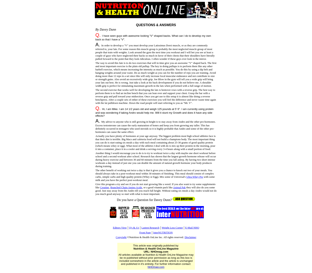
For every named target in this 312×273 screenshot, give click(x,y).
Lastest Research (150, 227)
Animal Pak (179, 187)
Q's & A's (134, 227)
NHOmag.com (156, 267)
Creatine (104, 187)
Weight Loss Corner (172, 227)
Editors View (120, 227)
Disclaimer (190, 237)
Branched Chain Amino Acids (126, 187)
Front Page (145, 232)
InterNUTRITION (163, 232)
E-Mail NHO (192, 227)
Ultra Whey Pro (194, 176)
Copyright (121, 237)
